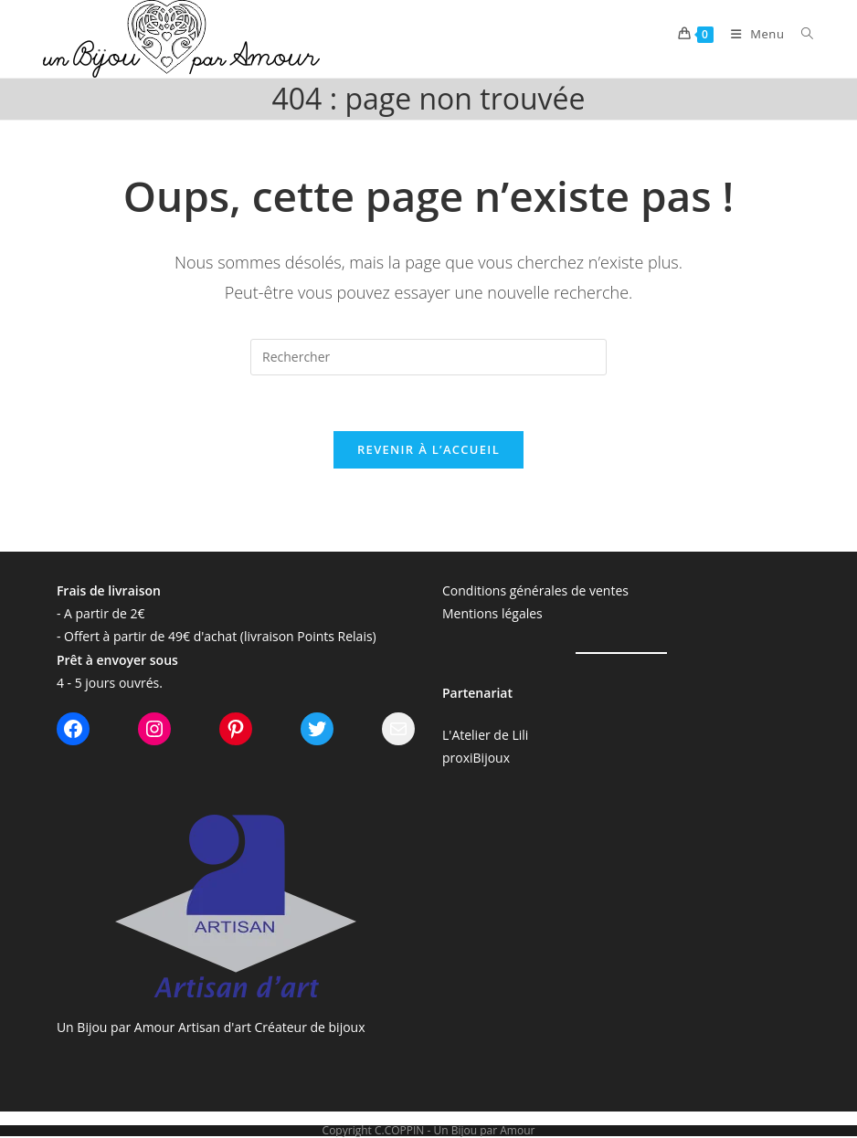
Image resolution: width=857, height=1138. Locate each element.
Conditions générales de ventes (535, 590)
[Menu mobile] (752, 34)
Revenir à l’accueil (428, 449)
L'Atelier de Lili (485, 734)
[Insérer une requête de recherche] (428, 357)
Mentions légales (492, 613)
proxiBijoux (476, 757)
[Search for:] (801, 34)
